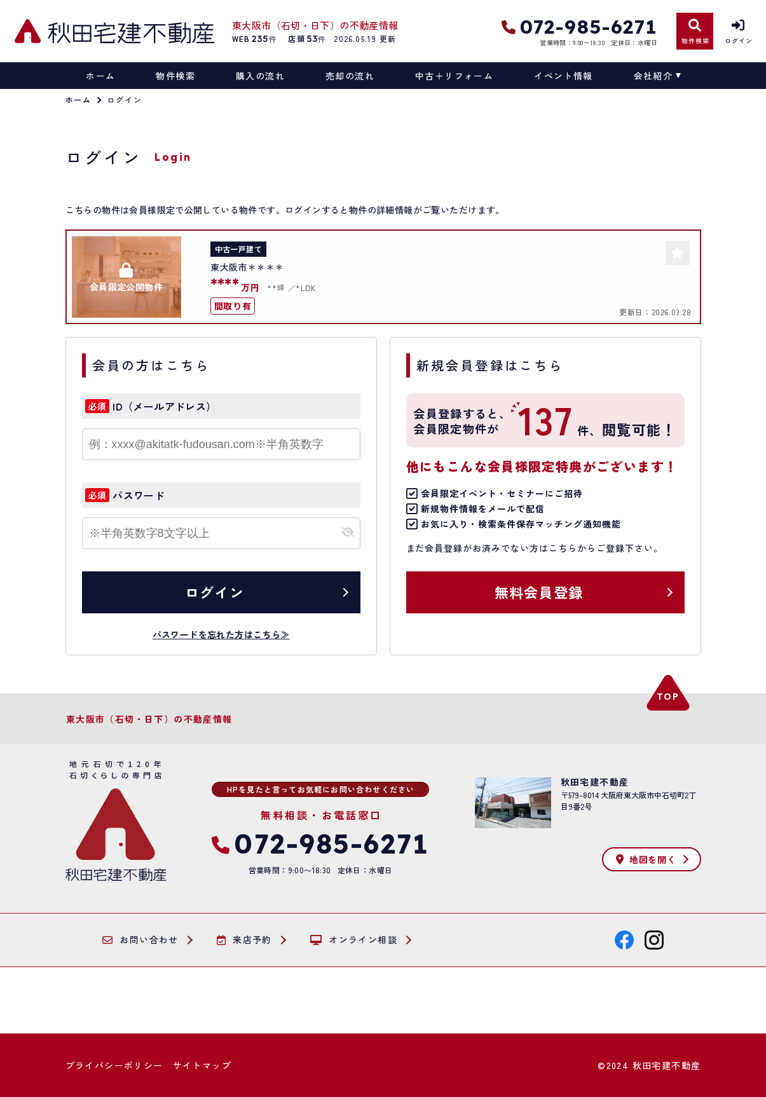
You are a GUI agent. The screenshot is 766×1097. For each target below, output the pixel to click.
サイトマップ (202, 1065)
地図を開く (646, 859)
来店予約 (244, 940)
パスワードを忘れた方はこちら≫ (221, 634)
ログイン (214, 592)
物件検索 (175, 75)
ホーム (100, 75)
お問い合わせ (140, 940)
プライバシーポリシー (114, 1065)
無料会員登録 (539, 592)
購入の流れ (260, 75)
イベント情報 (563, 75)
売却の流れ (349, 75)
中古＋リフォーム (454, 75)
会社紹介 (653, 75)
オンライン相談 (353, 940)
